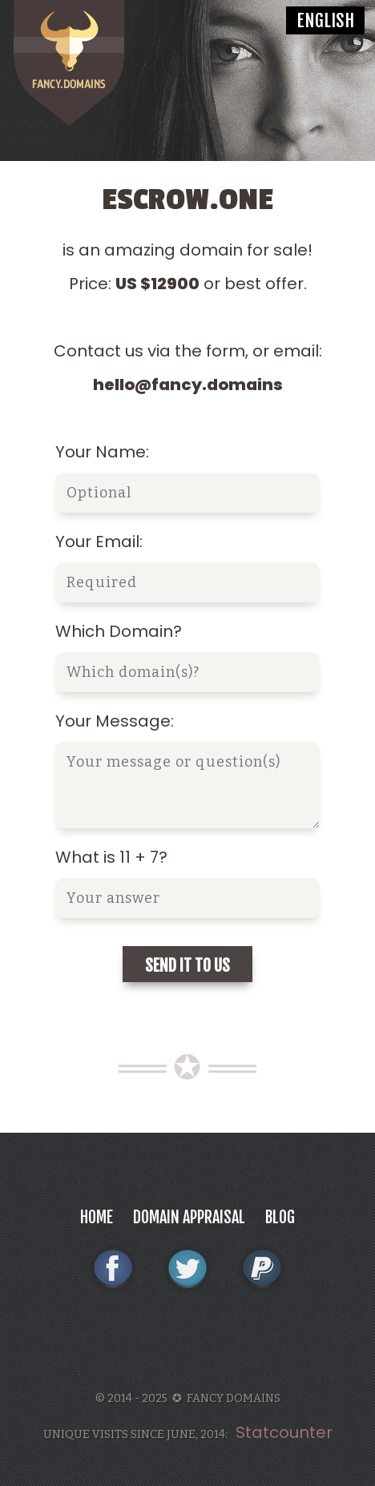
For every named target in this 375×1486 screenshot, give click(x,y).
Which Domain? (118, 631)
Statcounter (284, 1432)
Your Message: (114, 721)
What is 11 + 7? (111, 857)
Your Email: (99, 541)
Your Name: (102, 452)
